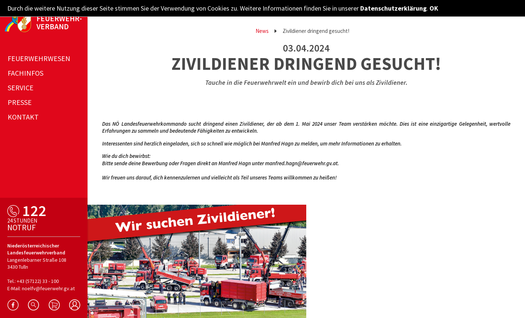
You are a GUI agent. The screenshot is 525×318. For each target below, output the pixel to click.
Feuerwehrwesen (39, 58)
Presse (20, 102)
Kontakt (23, 116)
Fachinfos (25, 72)
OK (433, 8)
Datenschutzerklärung (393, 8)
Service (21, 87)
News (262, 30)
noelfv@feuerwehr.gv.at (48, 288)
